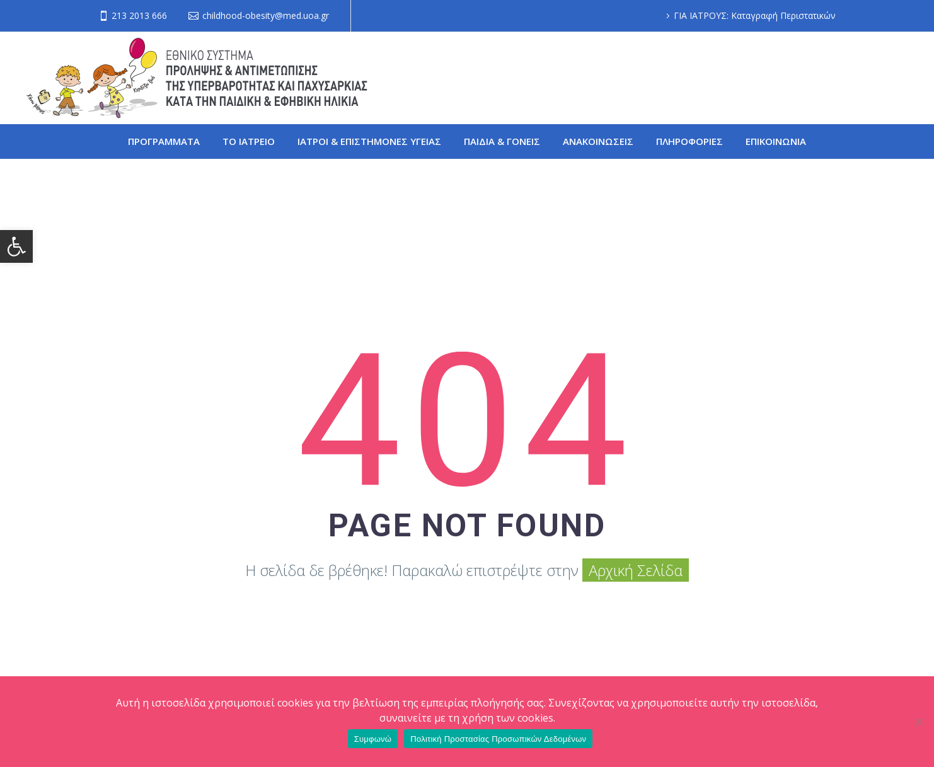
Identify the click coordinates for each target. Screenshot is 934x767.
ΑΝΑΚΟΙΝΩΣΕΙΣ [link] (598, 141)
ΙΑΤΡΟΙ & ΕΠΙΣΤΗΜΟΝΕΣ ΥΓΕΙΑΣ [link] (369, 141)
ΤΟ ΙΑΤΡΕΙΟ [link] (248, 141)
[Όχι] (918, 721)
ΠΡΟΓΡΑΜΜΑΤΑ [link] (164, 141)
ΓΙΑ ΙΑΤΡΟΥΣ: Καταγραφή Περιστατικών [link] (755, 15)
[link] (16, 246)
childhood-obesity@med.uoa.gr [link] (265, 15)
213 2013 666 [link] (139, 15)
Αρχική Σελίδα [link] (636, 570)
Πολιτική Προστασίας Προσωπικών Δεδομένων (498, 739)
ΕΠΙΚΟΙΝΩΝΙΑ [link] (776, 141)
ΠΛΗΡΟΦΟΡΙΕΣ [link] (689, 141)
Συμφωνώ (373, 739)
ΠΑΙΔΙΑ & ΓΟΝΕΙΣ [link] (502, 141)
